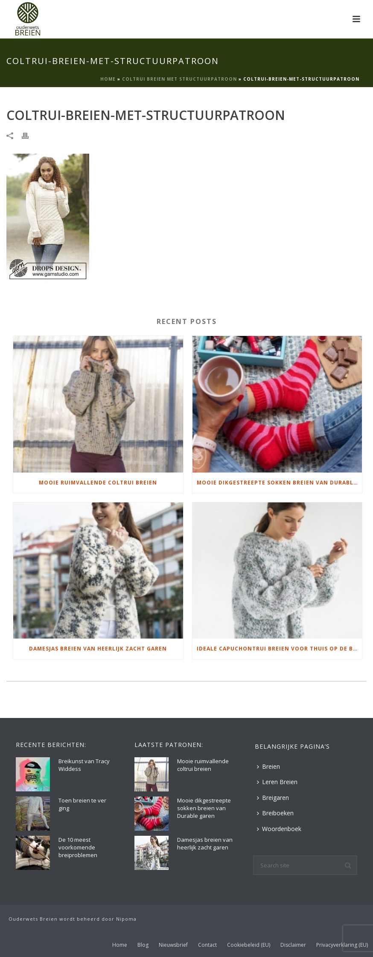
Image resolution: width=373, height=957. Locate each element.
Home (108, 79)
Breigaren (273, 798)
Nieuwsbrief (173, 945)
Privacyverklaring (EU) (342, 945)
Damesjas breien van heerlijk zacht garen (98, 648)
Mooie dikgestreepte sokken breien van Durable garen (279, 482)
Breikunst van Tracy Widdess (84, 765)
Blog (143, 945)
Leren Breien (277, 782)
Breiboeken (275, 813)
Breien (268, 766)
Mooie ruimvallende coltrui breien (98, 482)
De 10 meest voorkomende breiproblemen (77, 847)
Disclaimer (293, 945)
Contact (207, 945)
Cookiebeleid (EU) (248, 945)
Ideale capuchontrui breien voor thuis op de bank (279, 648)
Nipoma (126, 919)
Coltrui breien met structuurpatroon (179, 79)
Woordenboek (279, 829)
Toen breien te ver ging (82, 804)
